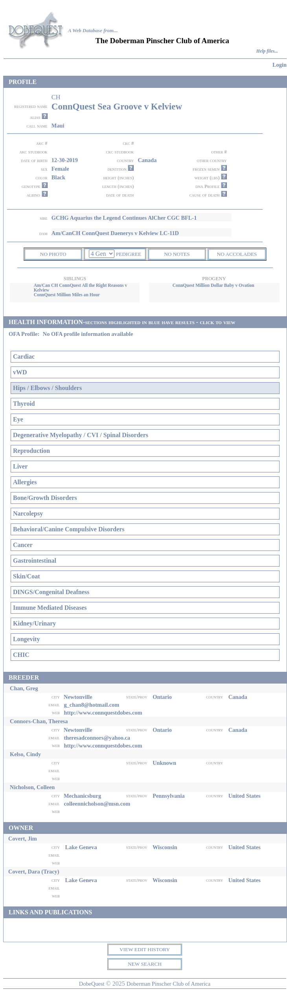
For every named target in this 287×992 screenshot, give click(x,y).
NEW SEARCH (145, 964)
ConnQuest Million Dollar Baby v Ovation (213, 285)
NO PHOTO (53, 254)
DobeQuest (92, 984)
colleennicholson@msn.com (97, 804)
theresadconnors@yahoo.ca (97, 738)
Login (279, 65)
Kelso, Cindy (25, 754)
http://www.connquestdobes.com (103, 712)
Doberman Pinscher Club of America (168, 984)
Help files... (267, 51)
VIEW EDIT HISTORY (145, 949)
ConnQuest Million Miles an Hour (67, 294)
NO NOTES (177, 254)
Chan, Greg (24, 688)
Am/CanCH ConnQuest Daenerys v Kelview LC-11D (115, 233)
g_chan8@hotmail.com (91, 705)
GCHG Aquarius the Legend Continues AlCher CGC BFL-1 (124, 218)
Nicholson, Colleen (32, 787)
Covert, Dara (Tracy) (33, 871)
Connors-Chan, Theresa (39, 721)
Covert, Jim (22, 838)
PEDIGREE (128, 254)
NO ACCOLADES (237, 254)
